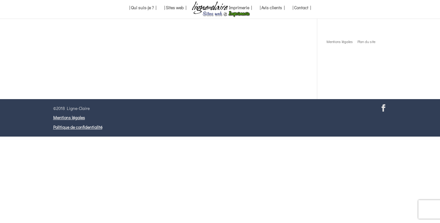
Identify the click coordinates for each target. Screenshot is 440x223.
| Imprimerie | (239, 8)
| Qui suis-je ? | (142, 8)
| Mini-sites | (206, 8)
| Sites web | (175, 8)
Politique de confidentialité (77, 127)
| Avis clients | (272, 8)
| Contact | (302, 8)
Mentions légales (69, 117)
